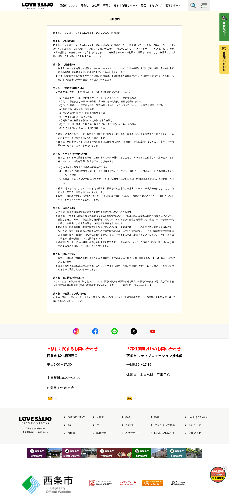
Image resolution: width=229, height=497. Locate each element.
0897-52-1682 (151, 372)
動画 (155, 430)
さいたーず (193, 438)
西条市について (69, 5)
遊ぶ (116, 5)
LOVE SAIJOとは (162, 446)
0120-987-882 (72, 392)
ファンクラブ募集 (163, 438)
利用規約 (89, 480)
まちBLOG (129, 438)
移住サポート (130, 5)
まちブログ (155, 5)
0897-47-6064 (72, 372)
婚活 (143, 5)
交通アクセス (194, 446)
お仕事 (96, 5)
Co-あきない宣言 (196, 430)
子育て (107, 5)
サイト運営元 (56, 480)
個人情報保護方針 (74, 480)
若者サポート (173, 5)
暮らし (85, 5)
